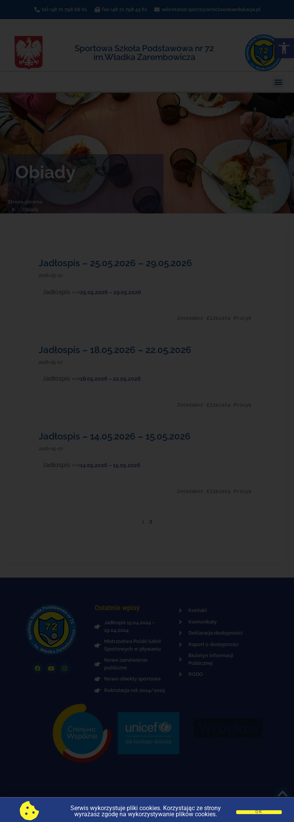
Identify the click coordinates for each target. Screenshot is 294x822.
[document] (147, 411)
